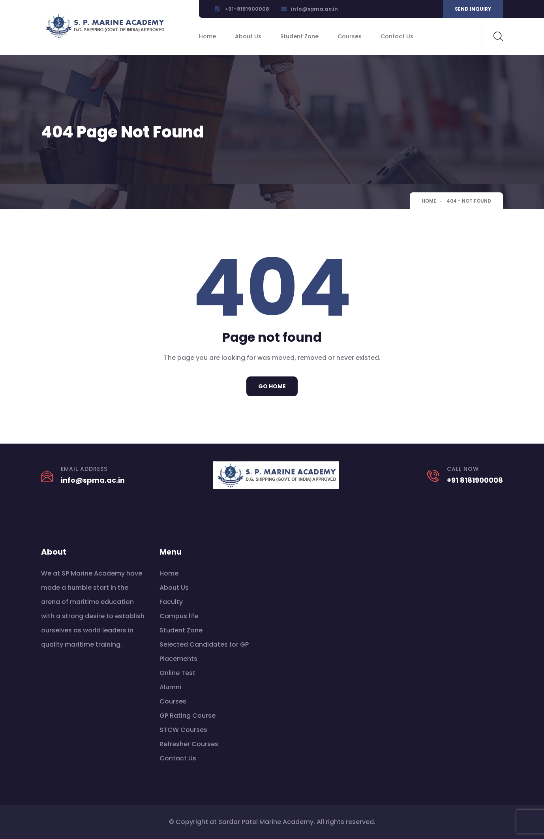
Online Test (177, 672)
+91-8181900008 (247, 9)
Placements (178, 658)
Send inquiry (473, 9)
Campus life (178, 616)
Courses (350, 36)
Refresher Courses (188, 744)
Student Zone (299, 36)
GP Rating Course (187, 715)
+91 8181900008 (475, 480)
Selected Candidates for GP (204, 644)
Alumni (170, 687)
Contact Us (397, 36)
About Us (248, 36)
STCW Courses (183, 729)
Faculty (171, 601)
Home (207, 36)
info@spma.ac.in (314, 9)
